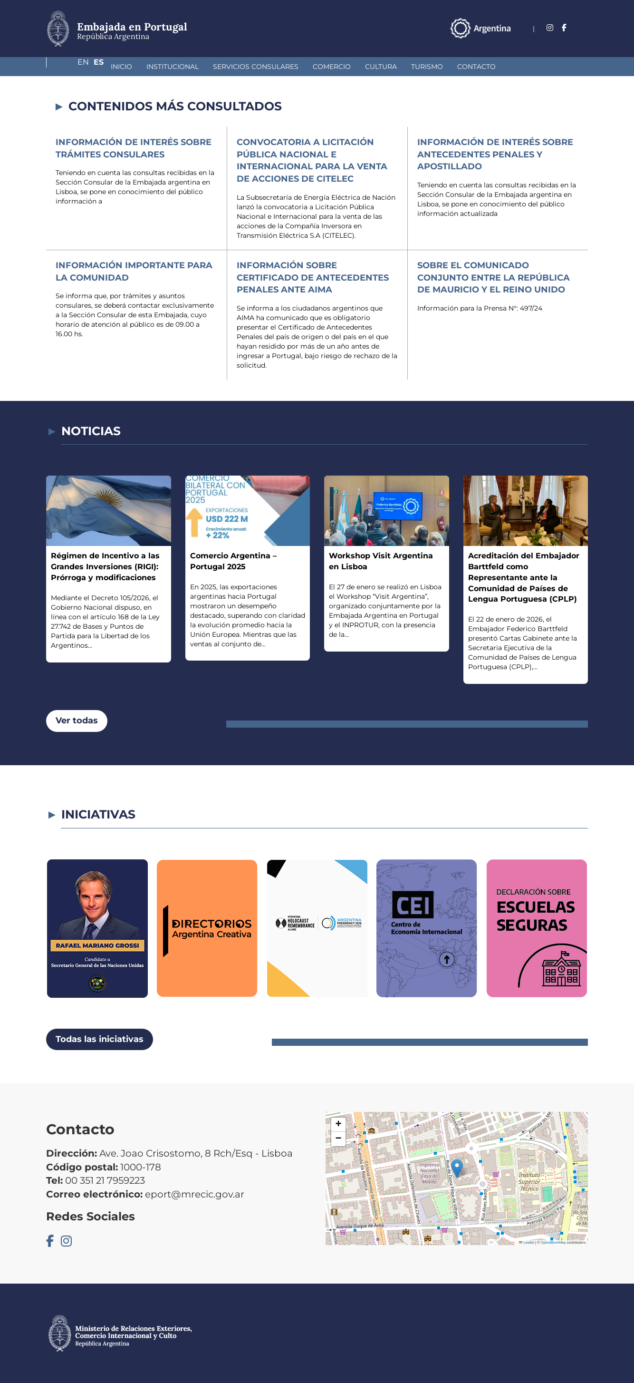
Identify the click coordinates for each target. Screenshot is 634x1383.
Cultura (330, 66)
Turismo (377, 66)
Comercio (281, 66)
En (563, 27)
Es (583, 27)
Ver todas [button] (77, 720)
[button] (457, 1168)
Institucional (122, 66)
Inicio (71, 66)
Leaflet (526, 1242)
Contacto (426, 66)
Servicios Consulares (205, 66)
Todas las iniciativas (100, 1039)
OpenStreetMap (553, 1242)
